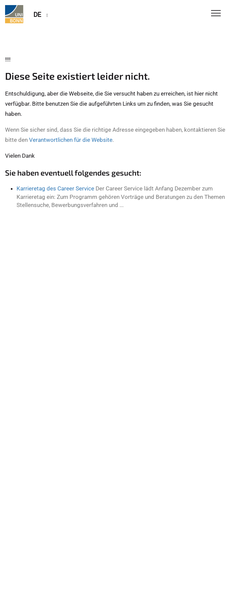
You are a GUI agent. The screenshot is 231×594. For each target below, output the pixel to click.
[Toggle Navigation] (216, 14)
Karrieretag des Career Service (55, 188)
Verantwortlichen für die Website (70, 139)
